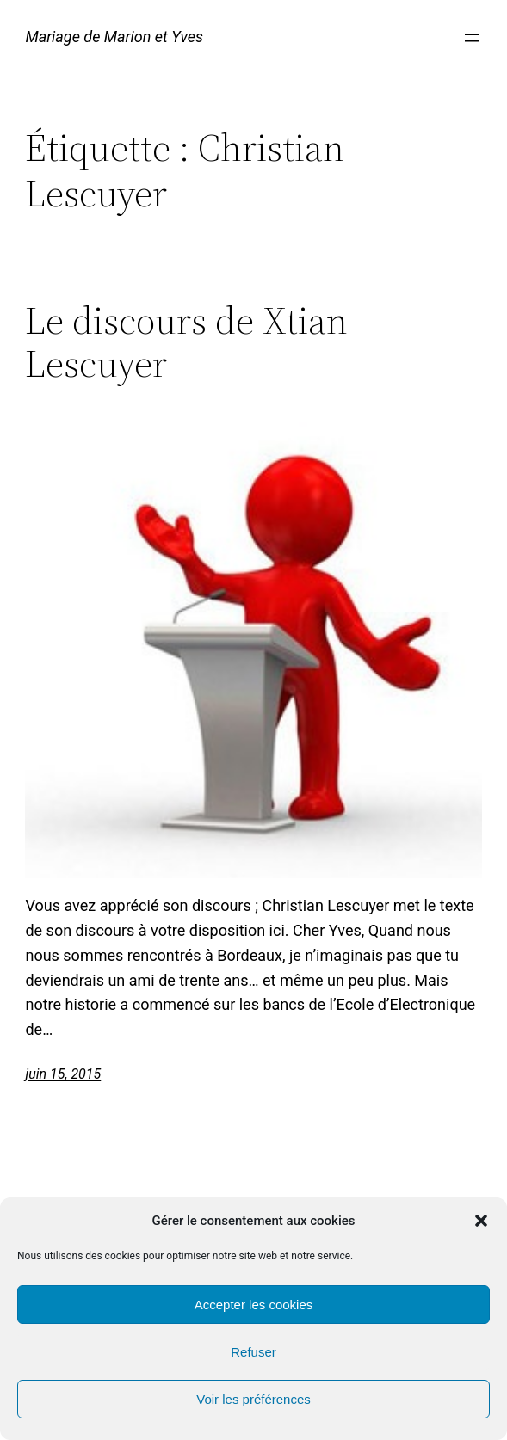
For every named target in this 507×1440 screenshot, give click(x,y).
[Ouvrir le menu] (471, 38)
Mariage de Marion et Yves (114, 37)
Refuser (253, 1352)
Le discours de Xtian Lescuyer (186, 342)
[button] (481, 1220)
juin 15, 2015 (63, 1074)
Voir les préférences (253, 1399)
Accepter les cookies (254, 1304)
